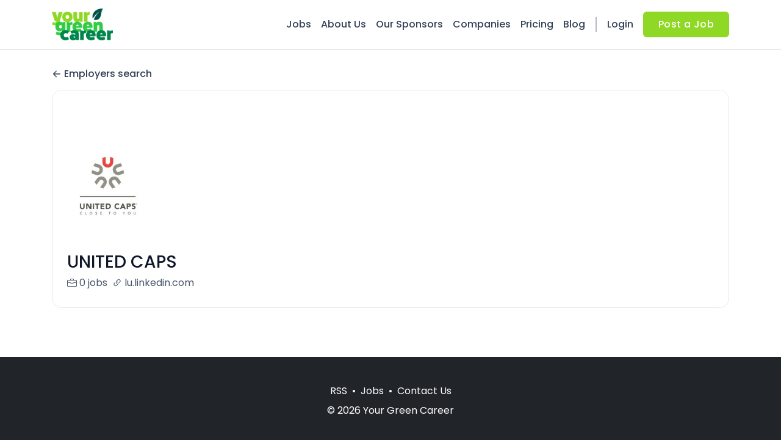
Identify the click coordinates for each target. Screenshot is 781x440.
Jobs (298, 24)
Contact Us (424, 391)
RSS (338, 391)
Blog (574, 24)
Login (620, 24)
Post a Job (686, 24)
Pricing (536, 24)
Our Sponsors (409, 24)
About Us (343, 24)
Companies (482, 24)
